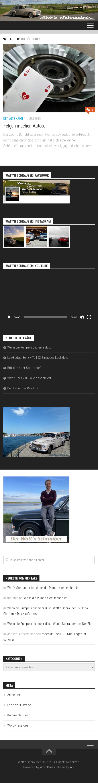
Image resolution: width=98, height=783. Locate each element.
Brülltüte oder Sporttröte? (24, 368)
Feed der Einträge (19, 705)
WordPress (47, 767)
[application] (49, 296)
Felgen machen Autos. (24, 126)
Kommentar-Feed (18, 715)
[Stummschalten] (82, 317)
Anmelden (14, 695)
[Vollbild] (89, 317)
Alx (72, 767)
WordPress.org (17, 725)
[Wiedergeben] (9, 317)
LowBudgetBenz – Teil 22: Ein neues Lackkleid (37, 358)
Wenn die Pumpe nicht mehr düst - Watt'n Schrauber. (42, 608)
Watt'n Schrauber (18, 588)
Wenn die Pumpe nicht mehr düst (29, 347)
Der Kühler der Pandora (22, 388)
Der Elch (87, 624)
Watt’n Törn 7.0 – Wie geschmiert (29, 378)
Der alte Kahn (13, 118)
